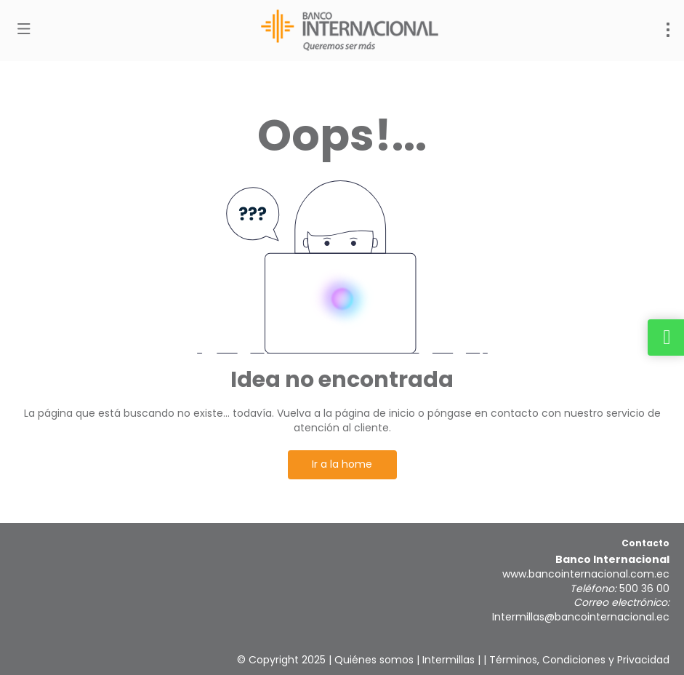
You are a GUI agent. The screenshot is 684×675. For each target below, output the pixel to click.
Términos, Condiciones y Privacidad (579, 659)
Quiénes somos (374, 659)
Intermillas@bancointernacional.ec (580, 617)
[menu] (668, 30)
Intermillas (448, 659)
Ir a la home (342, 464)
